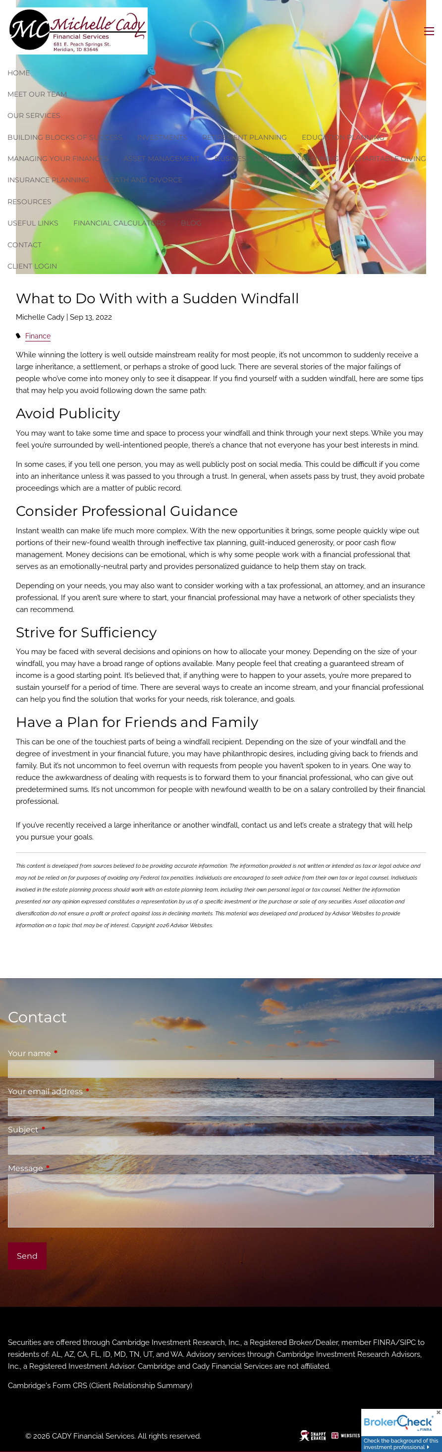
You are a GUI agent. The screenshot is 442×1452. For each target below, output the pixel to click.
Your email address (87, 1091)
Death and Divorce (143, 179)
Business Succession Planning (277, 158)
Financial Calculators (119, 223)
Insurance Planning (48, 179)
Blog (191, 223)
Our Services (33, 115)
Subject (64, 1129)
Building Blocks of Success (64, 137)
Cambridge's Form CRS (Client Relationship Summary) (100, 1385)
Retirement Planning (244, 137)
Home (18, 72)
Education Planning (343, 137)
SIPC (408, 1342)
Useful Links (32, 223)
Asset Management (161, 158)
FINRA (384, 1342)
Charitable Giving (390, 158)
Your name (71, 1053)
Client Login (32, 266)
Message (67, 1168)
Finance (38, 336)
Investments (162, 137)
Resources (29, 201)
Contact (24, 244)
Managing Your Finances (58, 158)
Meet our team (37, 94)
